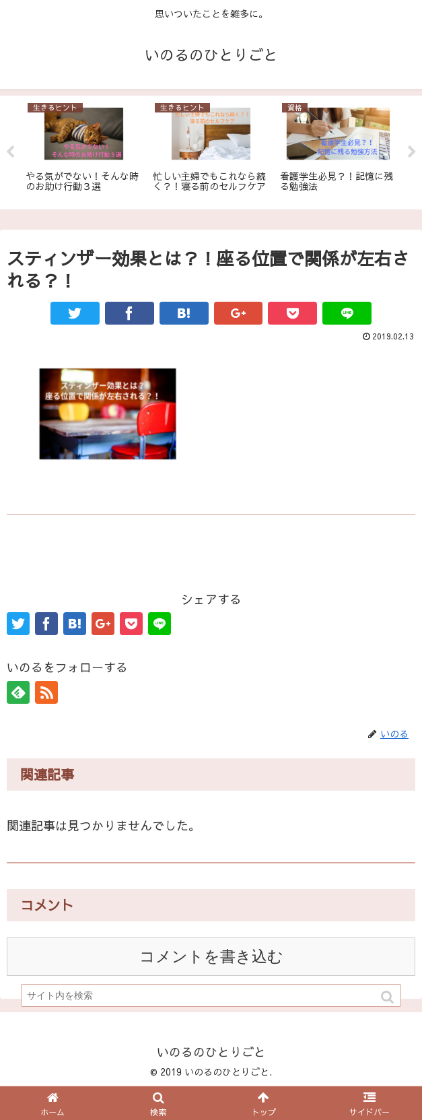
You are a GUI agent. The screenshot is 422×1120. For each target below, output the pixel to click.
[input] (210, 995)
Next (412, 152)
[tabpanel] (83, 150)
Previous (10, 152)
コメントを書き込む (211, 956)
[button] (388, 997)
